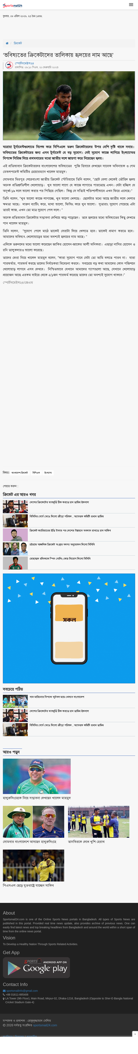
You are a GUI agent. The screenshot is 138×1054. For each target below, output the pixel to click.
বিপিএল (36, 472)
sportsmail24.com (44, 1025)
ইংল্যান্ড (48, 472)
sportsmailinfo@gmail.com (20, 990)
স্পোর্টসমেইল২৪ (24, 63)
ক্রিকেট (18, 43)
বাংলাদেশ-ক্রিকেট (20, 472)
